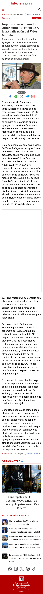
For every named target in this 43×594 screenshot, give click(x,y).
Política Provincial (33, 14)
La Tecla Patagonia (17, 14)
